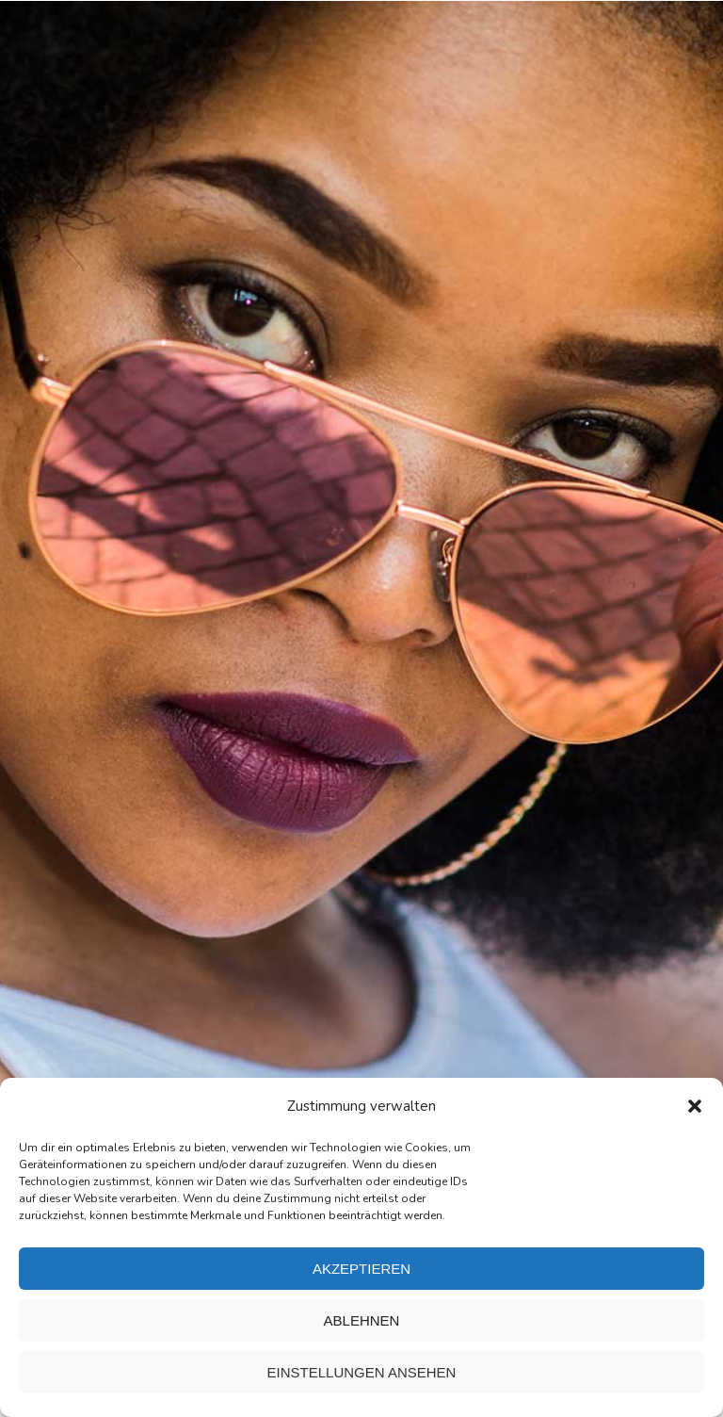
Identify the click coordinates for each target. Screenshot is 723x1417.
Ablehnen (362, 1320)
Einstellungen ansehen (362, 1372)
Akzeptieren (361, 1269)
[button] (694, 1106)
